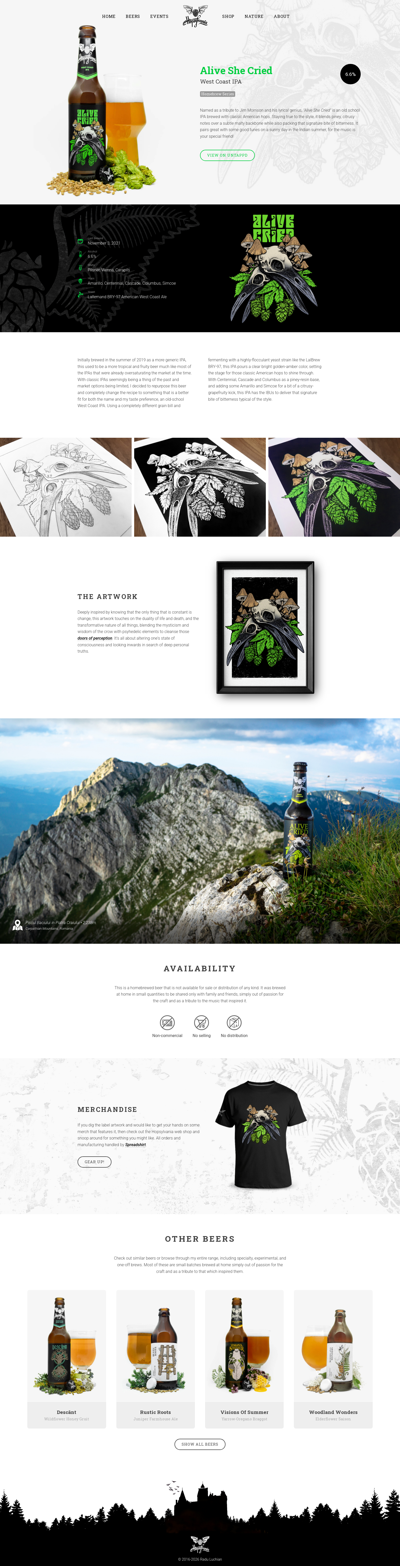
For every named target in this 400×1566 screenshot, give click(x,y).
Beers (133, 16)
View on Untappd (227, 155)
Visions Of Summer (244, 1412)
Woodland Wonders (333, 1412)
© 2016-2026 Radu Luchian (200, 1559)
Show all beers (200, 1444)
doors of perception (95, 638)
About (282, 16)
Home (109, 16)
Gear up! (94, 1161)
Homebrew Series (217, 93)
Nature (254, 16)
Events (159, 16)
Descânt (66, 1412)
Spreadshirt (135, 1144)
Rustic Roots (155, 1412)
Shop (228, 16)
